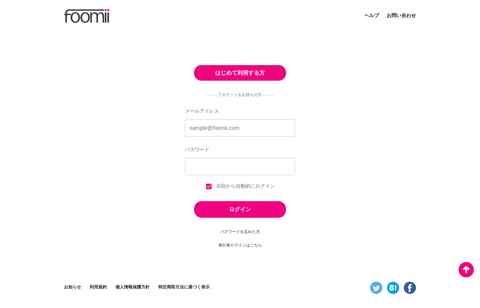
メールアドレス (202, 111)
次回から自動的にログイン (240, 186)
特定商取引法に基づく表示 (184, 286)
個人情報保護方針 (132, 286)
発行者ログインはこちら (240, 245)
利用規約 (98, 286)
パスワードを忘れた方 (240, 231)
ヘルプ (371, 15)
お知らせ (72, 286)
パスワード (197, 149)
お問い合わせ (401, 15)
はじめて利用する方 (240, 73)
